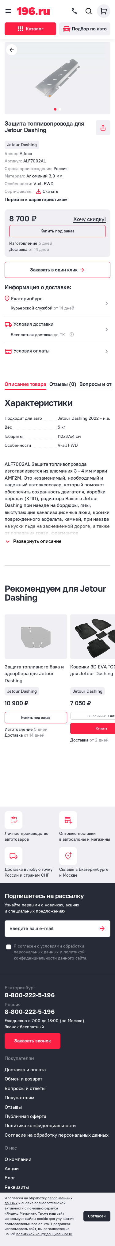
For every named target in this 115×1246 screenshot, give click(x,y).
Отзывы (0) (62, 384)
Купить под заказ (57, 231)
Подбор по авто (85, 29)
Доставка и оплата (25, 1070)
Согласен (97, 1216)
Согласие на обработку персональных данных (57, 1135)
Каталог (30, 29)
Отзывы (13, 1107)
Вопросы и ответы (25, 1088)
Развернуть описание (37, 541)
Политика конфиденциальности (40, 1125)
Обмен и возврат (23, 1079)
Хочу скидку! (89, 219)
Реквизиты (17, 1187)
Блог (10, 1178)
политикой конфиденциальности (44, 1234)
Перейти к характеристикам (36, 199)
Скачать (50, 191)
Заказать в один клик (57, 270)
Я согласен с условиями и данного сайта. (50, 952)
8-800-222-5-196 (30, 994)
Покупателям (19, 1097)
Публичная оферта (25, 1116)
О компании (18, 1159)
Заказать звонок (32, 1041)
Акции (12, 1168)
